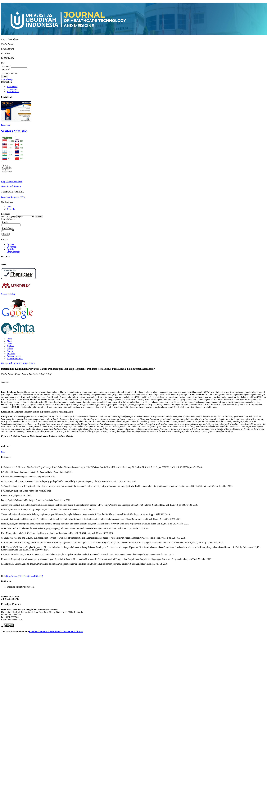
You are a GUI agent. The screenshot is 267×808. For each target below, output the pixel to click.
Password (6, 69)
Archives (11, 353)
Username (6, 66)
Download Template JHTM (13, 197)
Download (5, 125)
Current (10, 351)
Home (9, 339)
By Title (10, 249)
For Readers (12, 86)
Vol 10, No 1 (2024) (18, 363)
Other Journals (13, 252)
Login (9, 343)
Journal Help (6, 79)
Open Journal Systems (11, 186)
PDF (3, 452)
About (9, 341)
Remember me (11, 73)
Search (10, 348)
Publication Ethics (15, 358)
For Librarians (13, 91)
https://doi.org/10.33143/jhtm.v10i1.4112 (24, 576)
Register (10, 346)
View (9, 206)
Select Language (8, 216)
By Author (11, 247)
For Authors (12, 89)
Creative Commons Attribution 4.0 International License (56, 631)
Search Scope (8, 229)
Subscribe (11, 209)
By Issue (10, 244)
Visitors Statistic (14, 131)
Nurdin (32, 363)
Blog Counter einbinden (11, 181)
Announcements (14, 356)
